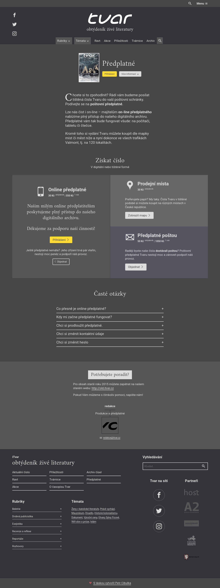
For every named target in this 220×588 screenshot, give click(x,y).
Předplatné (94, 479)
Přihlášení (110, 74)
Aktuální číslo (21, 472)
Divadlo (89, 513)
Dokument (77, 517)
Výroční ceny (90, 517)
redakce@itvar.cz (111, 437)
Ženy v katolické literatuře (85, 509)
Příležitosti (121, 40)
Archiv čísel (94, 472)
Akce (107, 40)
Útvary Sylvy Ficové (108, 517)
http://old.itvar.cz (103, 388)
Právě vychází (107, 509)
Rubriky (64, 40)
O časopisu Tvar (59, 486)
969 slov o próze (80, 521)
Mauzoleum (77, 513)
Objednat (60, 261)
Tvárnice (137, 40)
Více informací (130, 74)
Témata (82, 40)
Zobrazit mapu (139, 215)
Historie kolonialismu (105, 513)
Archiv (150, 40)
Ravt (97, 40)
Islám (93, 521)
